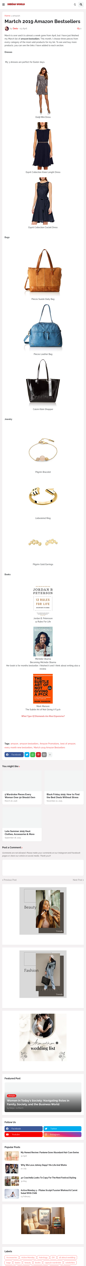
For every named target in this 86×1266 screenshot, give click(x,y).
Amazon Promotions (49, 743)
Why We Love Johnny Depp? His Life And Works (44, 1165)
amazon (16, 16)
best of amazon (67, 743)
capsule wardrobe (53, 1263)
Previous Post (10, 880)
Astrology (43, 1257)
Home (7, 16)
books (37, 1263)
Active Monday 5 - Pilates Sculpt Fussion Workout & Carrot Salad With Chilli (49, 1191)
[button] (3, 4)
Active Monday (28, 1257)
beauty (28, 1263)
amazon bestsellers (29, 743)
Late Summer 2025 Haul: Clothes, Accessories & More (19, 833)
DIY (53, 1257)
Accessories (11, 1257)
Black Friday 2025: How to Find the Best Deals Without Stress (63, 796)
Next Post (77, 880)
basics (17, 1263)
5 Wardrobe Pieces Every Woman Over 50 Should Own (20, 796)
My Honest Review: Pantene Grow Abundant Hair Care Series (50, 1152)
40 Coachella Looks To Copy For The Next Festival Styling (48, 1177)
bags (8, 1263)
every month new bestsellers (18, 747)
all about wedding (67, 1257)
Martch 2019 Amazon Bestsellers (49, 747)
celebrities (70, 1263)
